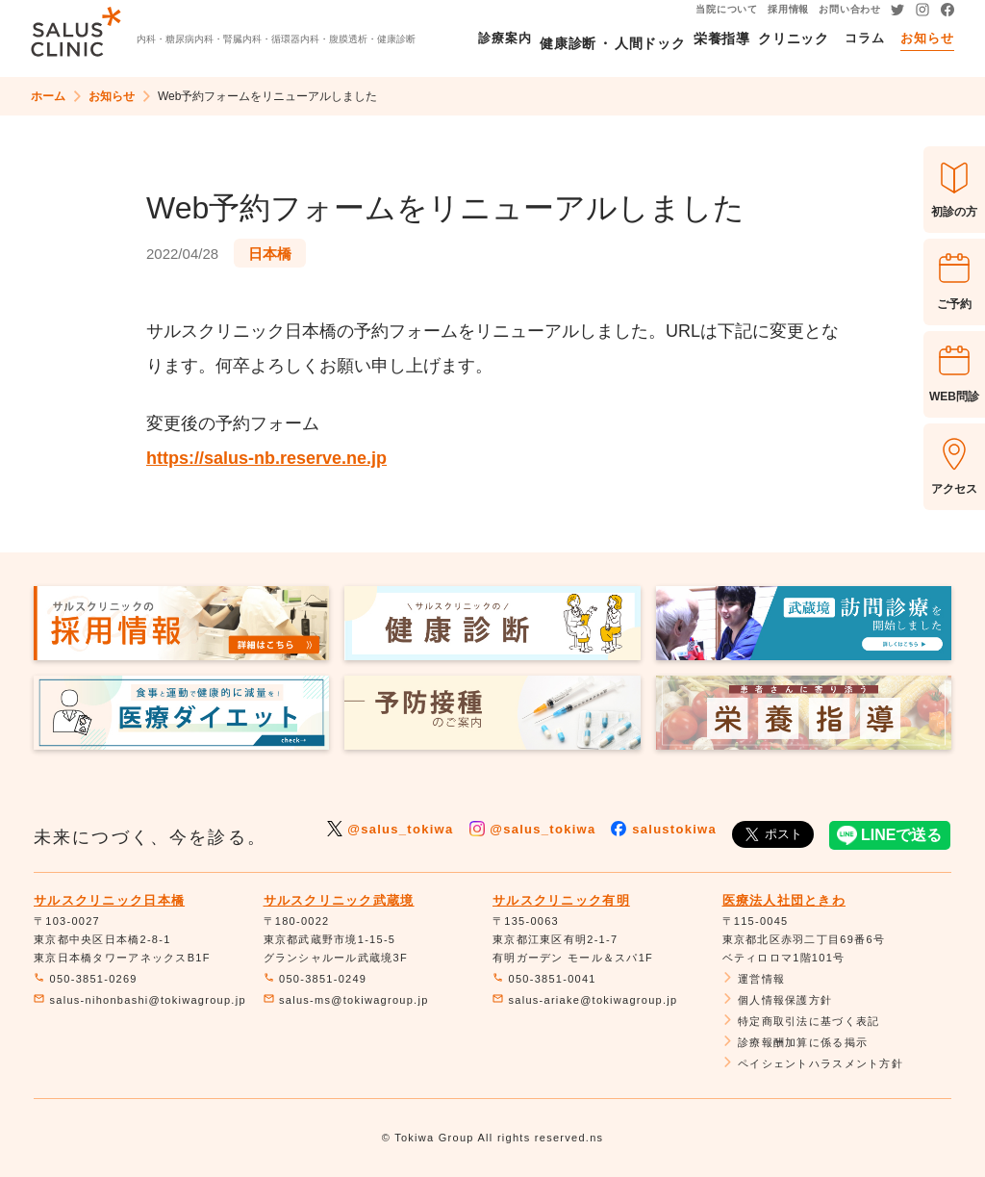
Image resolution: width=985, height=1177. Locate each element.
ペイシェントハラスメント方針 (812, 1063)
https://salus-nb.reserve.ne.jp (266, 458)
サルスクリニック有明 (561, 900)
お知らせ (111, 96)
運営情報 (754, 979)
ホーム (48, 96)
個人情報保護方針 (777, 1000)
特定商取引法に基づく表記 (801, 1021)
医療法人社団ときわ (784, 900)
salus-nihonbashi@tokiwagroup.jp (140, 1000)
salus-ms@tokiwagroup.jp (346, 1000)
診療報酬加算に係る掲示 (795, 1042)
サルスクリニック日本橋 (109, 900)
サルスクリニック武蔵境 (339, 900)
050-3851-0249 (315, 979)
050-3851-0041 (544, 979)
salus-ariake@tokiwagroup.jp (584, 1000)
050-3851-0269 (86, 979)
